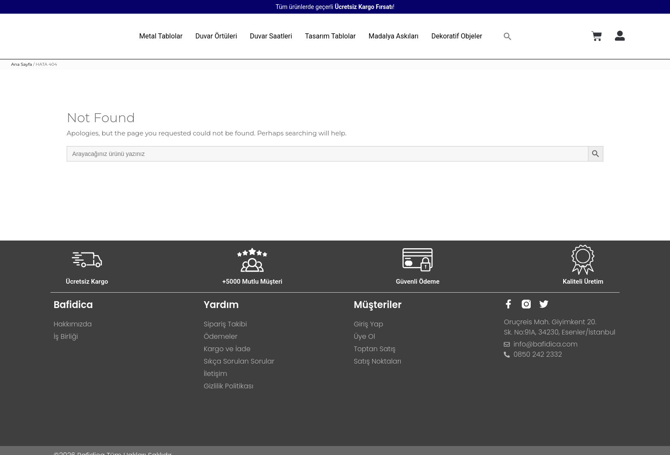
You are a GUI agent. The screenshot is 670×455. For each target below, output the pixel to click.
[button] (507, 36)
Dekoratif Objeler (457, 36)
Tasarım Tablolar (330, 36)
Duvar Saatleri (271, 36)
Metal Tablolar (160, 36)
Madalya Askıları (393, 36)
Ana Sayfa (21, 64)
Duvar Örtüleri (216, 36)
